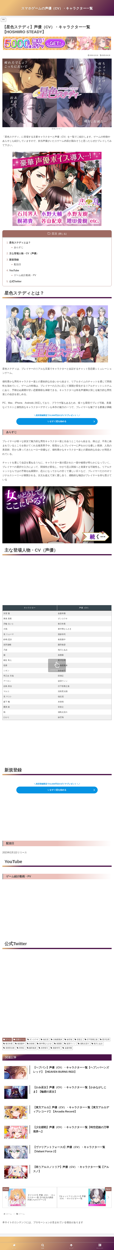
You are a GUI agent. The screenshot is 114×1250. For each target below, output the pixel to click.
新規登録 (14, 259)
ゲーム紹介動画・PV (25, 275)
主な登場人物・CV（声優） (24, 253)
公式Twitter (15, 281)
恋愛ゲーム (19, 1039)
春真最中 (19, 1044)
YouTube (14, 270)
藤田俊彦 (31, 1048)
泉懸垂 (58, 1044)
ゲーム (7, 1039)
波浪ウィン (69, 1044)
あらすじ (18, 247)
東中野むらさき (44, 1044)
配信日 (17, 264)
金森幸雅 (67, 1048)
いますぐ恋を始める (57, 421)
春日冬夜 (8, 1044)
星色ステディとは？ (20, 242)
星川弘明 (104, 1039)
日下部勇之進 (91, 1039)
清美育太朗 (8, 1048)
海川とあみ (97, 1044)
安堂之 (78, 1039)
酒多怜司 (55, 1048)
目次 (54, 233)
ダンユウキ (32, 1039)
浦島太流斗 (83, 1044)
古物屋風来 (56, 1039)
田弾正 (20, 1048)
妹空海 (68, 1039)
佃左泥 (44, 1039)
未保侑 (31, 1044)
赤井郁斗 (43, 1048)
